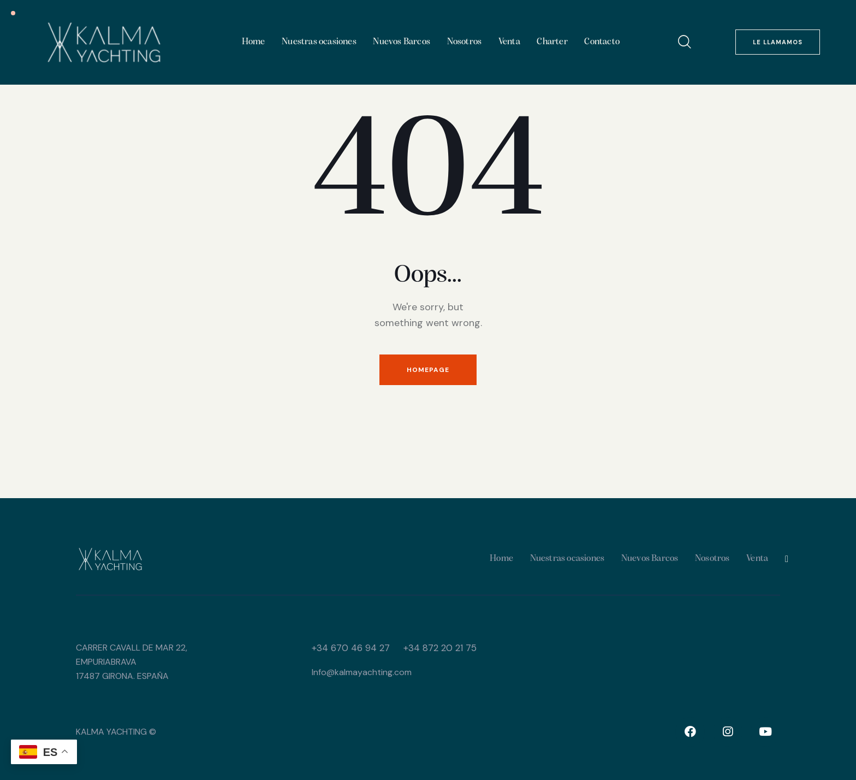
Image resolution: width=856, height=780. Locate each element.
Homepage (428, 369)
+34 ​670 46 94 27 (351, 648)
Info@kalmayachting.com (362, 672)
